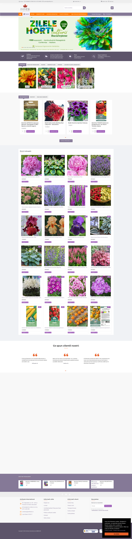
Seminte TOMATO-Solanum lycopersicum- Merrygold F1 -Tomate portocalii (101, 303)
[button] (30, 107)
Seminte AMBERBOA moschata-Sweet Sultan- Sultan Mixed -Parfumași (33, 481)
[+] (25, 106)
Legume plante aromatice (72, 40)
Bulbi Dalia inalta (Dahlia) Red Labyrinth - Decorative (54, 99)
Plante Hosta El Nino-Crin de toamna (99, 213)
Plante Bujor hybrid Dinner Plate (75, 152)
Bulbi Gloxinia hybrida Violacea (77, 98)
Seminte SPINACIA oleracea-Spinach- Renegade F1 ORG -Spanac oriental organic (30, 100)
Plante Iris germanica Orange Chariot (53, 213)
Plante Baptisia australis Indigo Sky (53, 243)
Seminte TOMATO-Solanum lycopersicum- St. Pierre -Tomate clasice (100, 100)
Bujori (43, 40)
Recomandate (24, 72)
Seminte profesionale (85, 62)
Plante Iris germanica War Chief (29, 213)
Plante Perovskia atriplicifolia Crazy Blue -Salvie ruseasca (55, 183)
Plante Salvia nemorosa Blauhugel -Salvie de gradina (101, 152)
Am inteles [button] (116, 534)
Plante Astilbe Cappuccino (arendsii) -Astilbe (32, 273)
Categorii (22, 40)
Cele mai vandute (42, 72)
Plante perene (66, 62)
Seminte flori (51, 40)
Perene (60, 40)
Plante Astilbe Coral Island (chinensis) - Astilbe (78, 243)
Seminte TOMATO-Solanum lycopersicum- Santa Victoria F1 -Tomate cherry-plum (55, 303)
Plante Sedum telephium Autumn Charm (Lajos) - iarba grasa (32, 183)
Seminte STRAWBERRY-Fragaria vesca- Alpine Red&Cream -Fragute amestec (101, 183)
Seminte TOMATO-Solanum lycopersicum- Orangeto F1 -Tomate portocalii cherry (78, 303)
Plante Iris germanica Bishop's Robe (76, 213)
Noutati (32, 72)
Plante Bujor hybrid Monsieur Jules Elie (30, 152)
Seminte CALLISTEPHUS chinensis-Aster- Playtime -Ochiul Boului (57, 481)
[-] (25, 107)
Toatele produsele (65, 116)
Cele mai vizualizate (24, 476)
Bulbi (27, 62)
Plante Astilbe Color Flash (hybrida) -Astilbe (101, 243)
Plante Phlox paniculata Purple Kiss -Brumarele (55, 273)
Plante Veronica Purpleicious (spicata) (76, 183)
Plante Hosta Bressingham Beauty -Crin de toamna (32, 243)
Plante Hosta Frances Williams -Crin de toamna (55, 152)
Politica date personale (119, 530)
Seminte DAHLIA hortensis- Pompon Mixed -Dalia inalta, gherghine (81, 481)
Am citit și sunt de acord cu (99, 510)
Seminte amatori (47, 62)
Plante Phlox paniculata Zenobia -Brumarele (78, 273)
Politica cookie (108, 530)
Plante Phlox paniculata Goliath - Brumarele (101, 273)
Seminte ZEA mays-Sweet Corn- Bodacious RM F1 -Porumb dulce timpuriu (32, 303)
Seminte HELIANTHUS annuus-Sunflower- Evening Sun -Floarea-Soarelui (106, 481)
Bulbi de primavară (33, 40)
